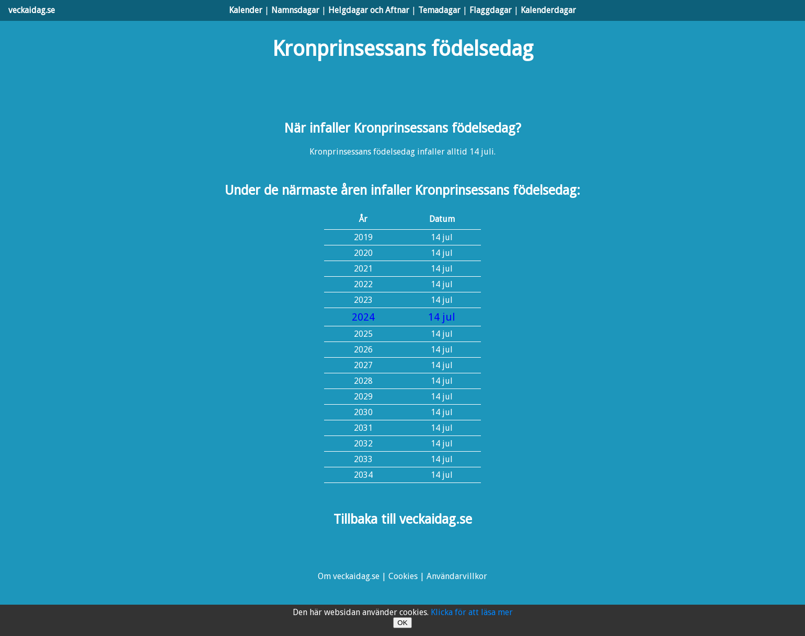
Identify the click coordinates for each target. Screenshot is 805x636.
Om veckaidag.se (349, 576)
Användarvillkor (457, 576)
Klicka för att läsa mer (472, 612)
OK (402, 623)
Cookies (403, 576)
